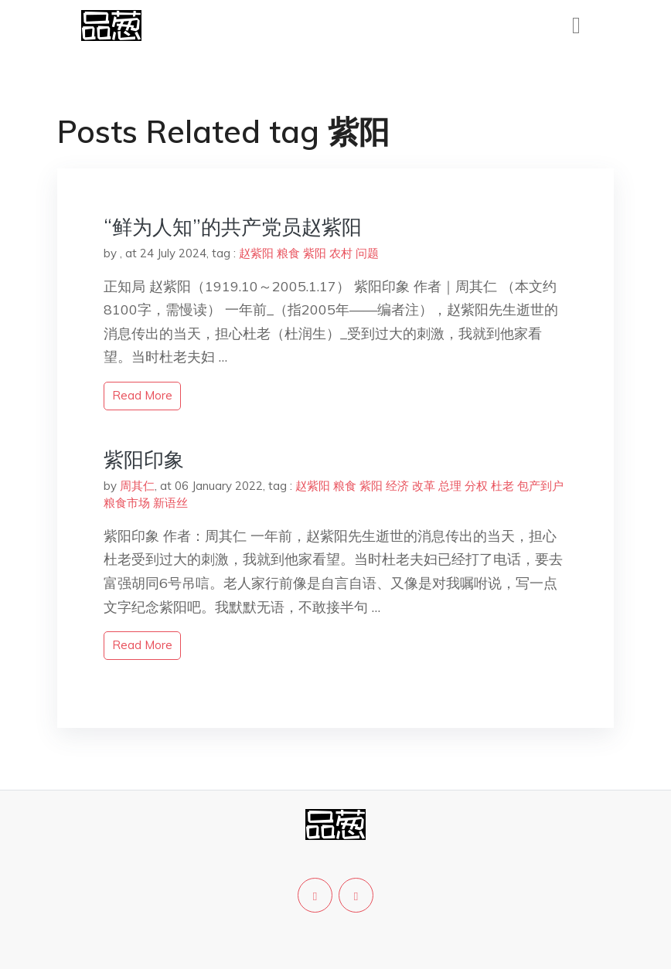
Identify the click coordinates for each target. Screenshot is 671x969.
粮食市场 (127, 502)
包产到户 (540, 485)
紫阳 (314, 253)
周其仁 (137, 485)
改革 (423, 485)
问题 (367, 253)
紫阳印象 (144, 459)
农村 (341, 253)
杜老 (502, 485)
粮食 (288, 253)
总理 (450, 485)
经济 (397, 485)
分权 (476, 485)
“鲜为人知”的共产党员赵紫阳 (233, 227)
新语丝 (170, 502)
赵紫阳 (256, 253)
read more (142, 395)
